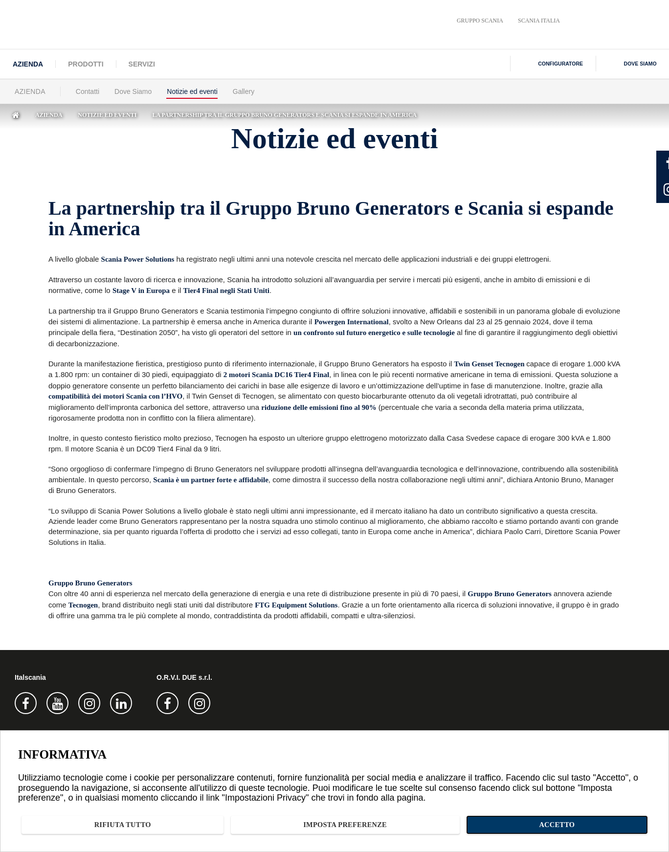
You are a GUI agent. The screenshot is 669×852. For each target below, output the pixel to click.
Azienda (28, 64)
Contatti (87, 91)
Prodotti (85, 64)
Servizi (142, 64)
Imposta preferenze (528, 823)
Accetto (618, 823)
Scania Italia (539, 20)
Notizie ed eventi (192, 91)
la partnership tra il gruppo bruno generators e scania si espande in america (284, 115)
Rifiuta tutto (427, 823)
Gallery (243, 91)
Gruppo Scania (480, 20)
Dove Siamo (133, 91)
